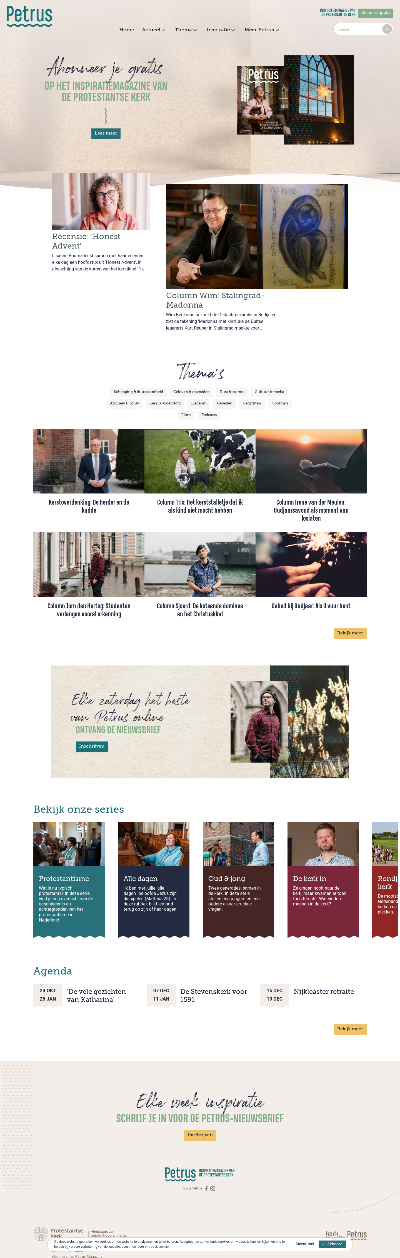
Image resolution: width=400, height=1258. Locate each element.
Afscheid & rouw (124, 372)
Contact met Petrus (68, 1219)
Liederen (199, 372)
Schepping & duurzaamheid (138, 361)
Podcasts (209, 384)
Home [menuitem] (126, 29)
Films (186, 384)
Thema (185, 30)
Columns (280, 372)
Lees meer (106, 133)
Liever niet (305, 1244)
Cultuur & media (269, 361)
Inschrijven (91, 715)
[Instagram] (212, 1157)
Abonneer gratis (376, 13)
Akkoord (332, 1244)
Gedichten (252, 372)
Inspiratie (219, 30)
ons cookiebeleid (157, 1247)
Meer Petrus (261, 30)
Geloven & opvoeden (191, 361)
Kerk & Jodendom (165, 372)
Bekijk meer (350, 602)
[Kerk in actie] (336, 1203)
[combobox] (363, 29)
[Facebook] (207, 1157)
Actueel (153, 30)
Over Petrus (61, 1230)
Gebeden (224, 372)
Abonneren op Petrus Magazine (78, 1225)
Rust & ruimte (232, 361)
